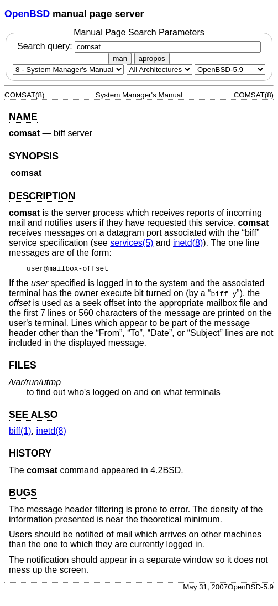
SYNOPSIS (34, 156)
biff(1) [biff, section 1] (20, 431)
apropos (152, 58)
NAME (23, 116)
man (120, 58)
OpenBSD (27, 13)
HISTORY (30, 453)
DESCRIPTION (42, 195)
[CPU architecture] (159, 69)
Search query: (139, 46)
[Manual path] (230, 69)
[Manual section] (68, 69)
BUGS (23, 492)
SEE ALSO (33, 414)
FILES (22, 365)
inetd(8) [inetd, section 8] (188, 242)
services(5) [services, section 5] (131, 242)
